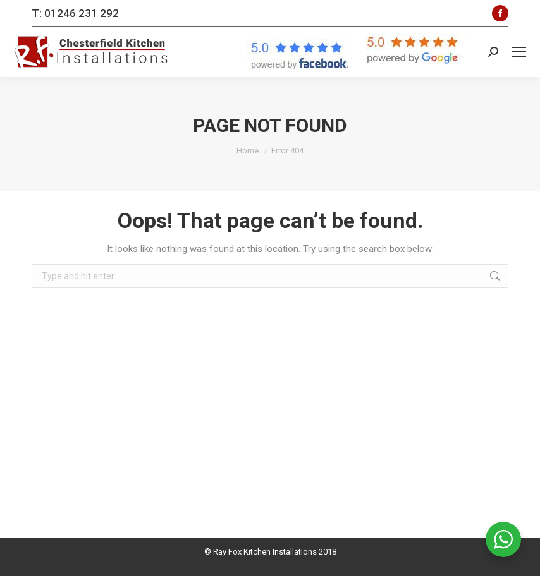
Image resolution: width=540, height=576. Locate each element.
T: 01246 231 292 (75, 13)
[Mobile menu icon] (519, 52)
